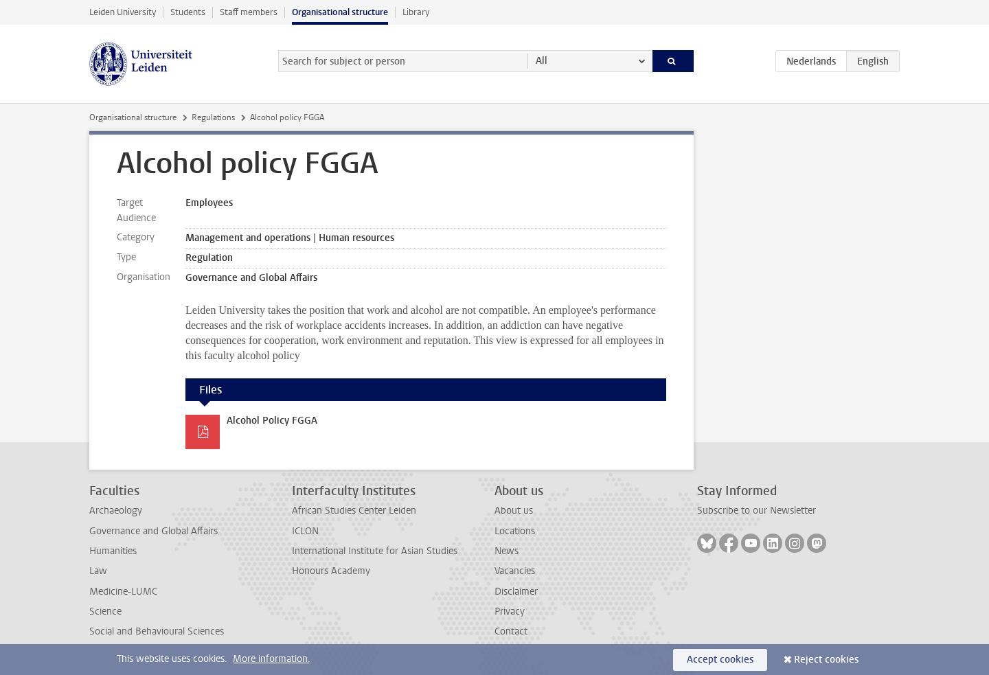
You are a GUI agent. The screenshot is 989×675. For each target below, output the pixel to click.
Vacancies (514, 570)
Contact (510, 631)
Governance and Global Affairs (153, 531)
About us (513, 510)
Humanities (113, 551)
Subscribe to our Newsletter (756, 510)
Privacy (509, 611)
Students (187, 12)
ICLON (305, 531)
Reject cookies (826, 659)
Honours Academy (331, 570)
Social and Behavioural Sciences (156, 631)
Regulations (213, 117)
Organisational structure (340, 12)
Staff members (248, 12)
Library (415, 12)
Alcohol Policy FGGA (272, 420)
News (506, 551)
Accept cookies (720, 659)
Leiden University (122, 12)
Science (105, 611)
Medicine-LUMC (123, 591)
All (541, 60)
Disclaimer (516, 591)
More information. (271, 658)
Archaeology (115, 510)
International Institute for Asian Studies (374, 551)
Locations (514, 531)
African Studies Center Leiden (354, 510)
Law (98, 570)
